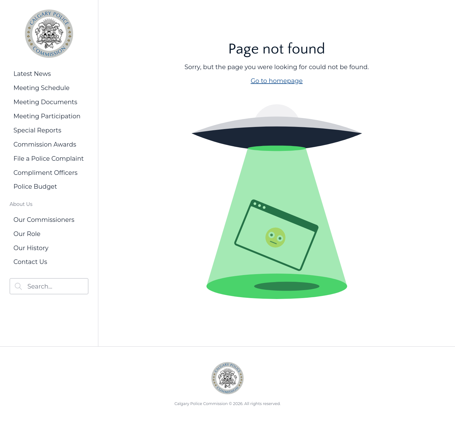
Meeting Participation (47, 116)
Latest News (32, 73)
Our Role (27, 234)
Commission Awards (45, 144)
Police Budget (35, 186)
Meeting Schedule (42, 88)
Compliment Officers (46, 172)
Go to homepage (277, 81)
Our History (31, 248)
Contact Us (30, 262)
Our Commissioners (44, 219)
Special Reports (37, 130)
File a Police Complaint (49, 158)
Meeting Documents (45, 102)
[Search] (49, 286)
